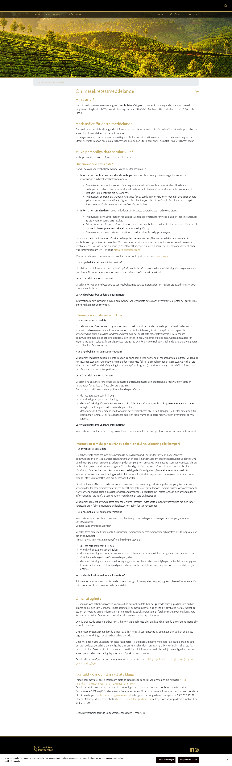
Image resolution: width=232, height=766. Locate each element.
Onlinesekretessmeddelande (53, 82)
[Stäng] (227, 759)
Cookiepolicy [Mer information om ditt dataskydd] (15, 761)
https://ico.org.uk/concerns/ (115, 695)
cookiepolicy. (161, 256)
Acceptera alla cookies (189, 759)
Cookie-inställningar (166, 759)
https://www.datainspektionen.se (134, 699)
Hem (38, 82)
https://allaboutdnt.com (127, 250)
